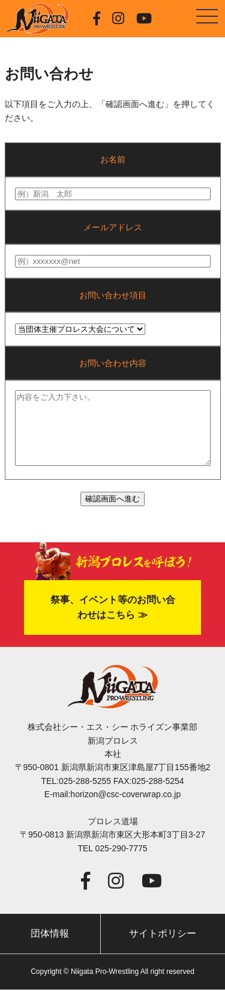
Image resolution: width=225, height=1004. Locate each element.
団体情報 (50, 948)
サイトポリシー (162, 948)
